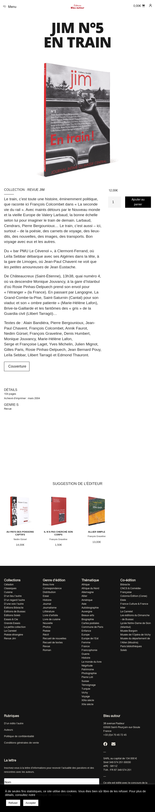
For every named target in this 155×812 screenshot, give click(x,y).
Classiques (10, 588)
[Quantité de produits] (114, 202)
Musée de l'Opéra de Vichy (135, 634)
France (86, 646)
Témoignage (89, 684)
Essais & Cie (11, 619)
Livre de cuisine (51, 619)
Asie (84, 603)
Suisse (85, 681)
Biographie (88, 619)
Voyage (86, 696)
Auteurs (8, 729)
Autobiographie (90, 607)
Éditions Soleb (12, 615)
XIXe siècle (88, 700)
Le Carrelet (10, 630)
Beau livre (48, 584)
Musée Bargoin (128, 630)
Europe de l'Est (90, 638)
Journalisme (50, 607)
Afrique (86, 584)
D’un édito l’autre (13, 723)
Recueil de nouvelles (54, 638)
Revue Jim (36, 189)
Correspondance (52, 588)
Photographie (89, 673)
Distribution (49, 592)
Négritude (87, 665)
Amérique (87, 599)
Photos (47, 626)
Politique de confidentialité (19, 736)
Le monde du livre (92, 661)
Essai (46, 595)
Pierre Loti (87, 677)
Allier (84, 595)
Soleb (123, 650)
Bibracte (125, 584)
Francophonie (89, 650)
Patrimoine (88, 669)
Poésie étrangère (13, 634)
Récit (46, 634)
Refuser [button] (13, 802)
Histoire (47, 599)
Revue (8, 408)
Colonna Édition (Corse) (133, 595)
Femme (86, 642)
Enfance (86, 630)
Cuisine (8, 592)
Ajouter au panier (138, 202)
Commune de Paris (92, 626)
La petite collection (15, 626)
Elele (123, 599)
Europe (86, 634)
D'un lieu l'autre (13, 595)
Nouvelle (48, 623)
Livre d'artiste (50, 615)
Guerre (85, 653)
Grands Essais (12, 623)
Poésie (46, 630)
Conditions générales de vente (21, 742)
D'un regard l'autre (14, 599)
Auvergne (87, 611)
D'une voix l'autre (14, 603)
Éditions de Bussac (15, 611)
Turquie (86, 688)
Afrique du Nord (90, 588)
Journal (47, 603)
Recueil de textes (53, 642)
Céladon (9, 584)
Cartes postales (90, 623)
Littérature (48, 611)
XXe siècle (87, 704)
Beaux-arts (88, 615)
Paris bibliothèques (131, 646)
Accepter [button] (31, 802)
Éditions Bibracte (13, 607)
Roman (47, 650)
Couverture (16, 366)
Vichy (85, 692)
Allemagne (88, 592)
